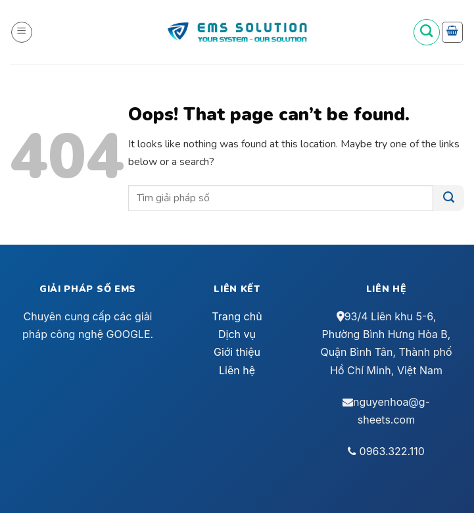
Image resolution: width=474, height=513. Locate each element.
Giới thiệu (237, 351)
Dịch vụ (237, 334)
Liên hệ (237, 370)
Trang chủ (237, 316)
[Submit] (448, 198)
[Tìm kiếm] (427, 32)
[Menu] (21, 32)
